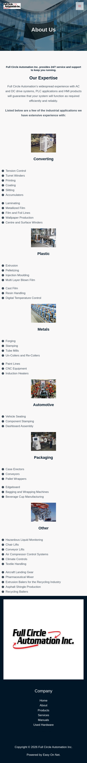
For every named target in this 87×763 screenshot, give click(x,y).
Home (43, 700)
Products (43, 710)
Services (43, 715)
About (43, 705)
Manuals (43, 720)
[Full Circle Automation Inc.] (12, 6)
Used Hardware (43, 724)
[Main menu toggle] (80, 6)
